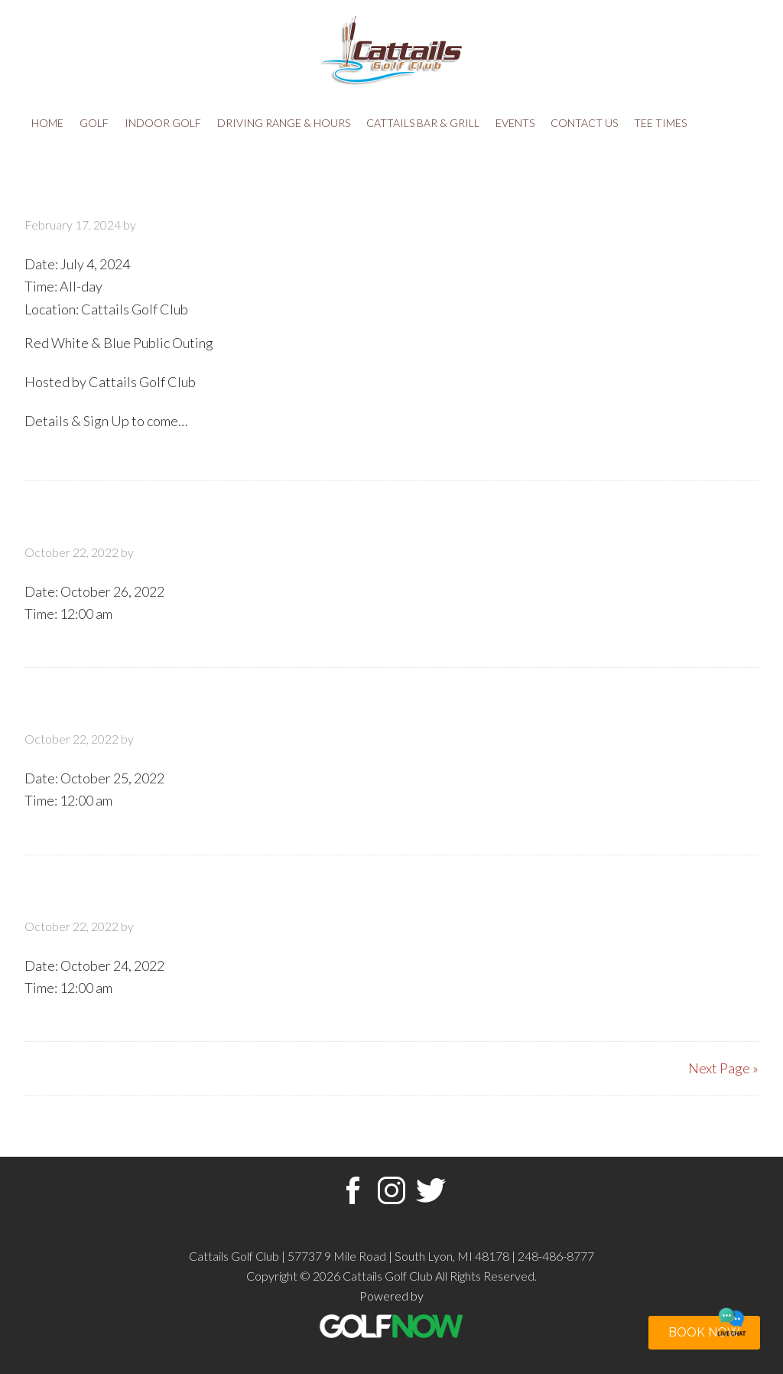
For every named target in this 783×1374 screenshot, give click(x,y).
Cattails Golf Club (391, 49)
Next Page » (723, 1068)
